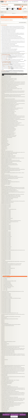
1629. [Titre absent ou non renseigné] (6, 269)
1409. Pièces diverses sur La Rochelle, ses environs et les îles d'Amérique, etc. (10, 85)
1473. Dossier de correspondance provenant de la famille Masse (8, 136)
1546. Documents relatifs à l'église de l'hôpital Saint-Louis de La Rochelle (9, 178)
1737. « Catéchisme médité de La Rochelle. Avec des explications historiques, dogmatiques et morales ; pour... (13, 373)
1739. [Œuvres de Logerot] (4, 375)
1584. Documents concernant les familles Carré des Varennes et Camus (10, 221)
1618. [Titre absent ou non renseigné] (6, 259)
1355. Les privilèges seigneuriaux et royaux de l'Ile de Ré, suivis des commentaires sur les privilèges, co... (13, 28)
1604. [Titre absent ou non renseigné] (6, 244)
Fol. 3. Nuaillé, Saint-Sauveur (6, 275)
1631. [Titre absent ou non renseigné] (6, 271)
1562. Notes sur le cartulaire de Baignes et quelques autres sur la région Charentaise (10, 195)
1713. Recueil (2, 357)
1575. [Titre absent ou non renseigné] (6, 211)
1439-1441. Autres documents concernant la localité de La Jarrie (8, 111)
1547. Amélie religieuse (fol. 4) (4, 179)
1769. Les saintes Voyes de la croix (5, 409)
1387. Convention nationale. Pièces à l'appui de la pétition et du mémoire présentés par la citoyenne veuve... (13, 63)
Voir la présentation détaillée (22, 22)
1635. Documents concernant (5, 292)
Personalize (22, 414)
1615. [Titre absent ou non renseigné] (6, 255)
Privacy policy (14, 416)
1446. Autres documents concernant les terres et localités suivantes (8, 114)
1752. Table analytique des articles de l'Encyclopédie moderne (8, 390)
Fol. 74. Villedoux (5, 278)
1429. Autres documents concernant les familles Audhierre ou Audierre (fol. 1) (10, 104)
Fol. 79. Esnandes (5, 279)
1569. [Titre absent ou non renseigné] (6, 204)
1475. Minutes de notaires (4, 138)
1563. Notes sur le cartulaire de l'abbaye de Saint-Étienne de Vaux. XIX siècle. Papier (10, 196)
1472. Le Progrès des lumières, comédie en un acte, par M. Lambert (8, 135)
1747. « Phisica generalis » (4, 384)
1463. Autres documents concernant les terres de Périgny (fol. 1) (8, 128)
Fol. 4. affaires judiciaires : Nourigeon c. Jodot (8, 286)
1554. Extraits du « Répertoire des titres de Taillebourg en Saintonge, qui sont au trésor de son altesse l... (13, 187)
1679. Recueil (2, 333)
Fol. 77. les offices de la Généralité (7, 283)
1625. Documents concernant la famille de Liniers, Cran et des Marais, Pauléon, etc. (11, 264)
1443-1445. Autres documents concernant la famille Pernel (8, 113)
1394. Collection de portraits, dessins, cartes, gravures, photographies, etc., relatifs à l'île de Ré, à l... (12, 71)
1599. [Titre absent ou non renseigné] (6, 238)
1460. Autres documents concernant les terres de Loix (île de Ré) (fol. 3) (9, 126)
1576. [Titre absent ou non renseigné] (6, 212)
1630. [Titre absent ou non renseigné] (6, 270)
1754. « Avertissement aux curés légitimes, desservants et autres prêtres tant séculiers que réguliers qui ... (13, 392)
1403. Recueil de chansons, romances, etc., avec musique (7, 80)
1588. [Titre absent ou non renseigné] (6, 226)
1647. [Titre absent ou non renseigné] (6, 302)
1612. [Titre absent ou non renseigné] (6, 252)
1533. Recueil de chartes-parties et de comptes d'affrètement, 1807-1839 (9, 164)
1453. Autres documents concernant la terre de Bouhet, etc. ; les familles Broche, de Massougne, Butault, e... (13, 119)
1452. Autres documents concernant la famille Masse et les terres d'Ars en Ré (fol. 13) (10, 118)
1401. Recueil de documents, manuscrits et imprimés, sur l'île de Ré (9, 78)
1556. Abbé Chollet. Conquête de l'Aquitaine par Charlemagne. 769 (8, 189)
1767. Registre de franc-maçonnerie (5, 407)
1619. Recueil (3, 260)
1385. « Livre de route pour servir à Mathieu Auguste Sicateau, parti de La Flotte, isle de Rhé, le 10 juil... (12, 61)
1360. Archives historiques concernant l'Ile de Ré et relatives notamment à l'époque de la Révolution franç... (13, 34)
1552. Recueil (2, 185)
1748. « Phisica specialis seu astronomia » (6, 385)
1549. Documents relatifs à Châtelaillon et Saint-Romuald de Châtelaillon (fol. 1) (10, 181)
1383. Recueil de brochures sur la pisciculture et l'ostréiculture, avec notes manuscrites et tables (12, 59)
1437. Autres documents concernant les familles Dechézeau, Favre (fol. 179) (9, 109)
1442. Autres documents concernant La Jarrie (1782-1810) (7, 112)
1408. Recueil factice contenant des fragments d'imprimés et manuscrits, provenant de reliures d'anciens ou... (13, 84)
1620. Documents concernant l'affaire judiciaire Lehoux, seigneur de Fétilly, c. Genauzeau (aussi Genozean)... (13, 261)
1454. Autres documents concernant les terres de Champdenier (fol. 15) (9, 120)
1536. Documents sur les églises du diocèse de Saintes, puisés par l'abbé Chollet (10, 168)
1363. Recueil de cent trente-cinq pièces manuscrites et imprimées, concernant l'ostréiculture (11, 37)
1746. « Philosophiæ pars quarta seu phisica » (6, 383)
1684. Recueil (2, 339)
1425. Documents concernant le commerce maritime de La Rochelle (9, 102)
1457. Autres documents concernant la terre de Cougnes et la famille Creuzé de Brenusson (11, 122)
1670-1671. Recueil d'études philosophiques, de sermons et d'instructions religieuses (10, 324)
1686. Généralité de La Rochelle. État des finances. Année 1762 (8, 341)
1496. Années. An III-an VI (4, 147)
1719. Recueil (2, 364)
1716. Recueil (2, 360)
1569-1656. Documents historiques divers (6, 203)
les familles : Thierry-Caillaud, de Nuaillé (7, 285)
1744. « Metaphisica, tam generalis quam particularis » (7, 381)
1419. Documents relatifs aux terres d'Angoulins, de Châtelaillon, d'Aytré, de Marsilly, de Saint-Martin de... (13, 96)
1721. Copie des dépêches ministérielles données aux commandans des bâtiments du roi (11, 366)
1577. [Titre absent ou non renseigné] (6, 213)
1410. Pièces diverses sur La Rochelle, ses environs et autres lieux (8, 86)
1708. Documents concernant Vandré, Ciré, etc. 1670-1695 (7, 351)
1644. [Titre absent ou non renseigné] (6, 299)
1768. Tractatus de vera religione (5, 408)
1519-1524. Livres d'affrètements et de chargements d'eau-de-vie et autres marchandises (11, 161)
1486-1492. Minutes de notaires (4, 143)
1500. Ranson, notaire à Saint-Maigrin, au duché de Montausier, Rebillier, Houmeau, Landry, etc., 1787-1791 (13, 152)
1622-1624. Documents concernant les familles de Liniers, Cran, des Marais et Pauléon (11, 263)
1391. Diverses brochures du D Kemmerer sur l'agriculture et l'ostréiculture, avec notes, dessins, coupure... (13, 68)
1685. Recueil (2, 340)
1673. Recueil (2, 326)
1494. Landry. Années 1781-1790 (4, 145)
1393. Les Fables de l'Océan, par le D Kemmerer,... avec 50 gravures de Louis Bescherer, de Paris (12, 70)
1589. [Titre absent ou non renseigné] (6, 227)
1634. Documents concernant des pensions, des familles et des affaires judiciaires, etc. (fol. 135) (13, 291)
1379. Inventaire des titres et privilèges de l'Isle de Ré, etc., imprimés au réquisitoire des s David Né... (12, 54)
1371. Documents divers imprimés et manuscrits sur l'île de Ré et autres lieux (10, 45)
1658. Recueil (2, 315)
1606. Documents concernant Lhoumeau (6, 246)
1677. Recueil (2, 331)
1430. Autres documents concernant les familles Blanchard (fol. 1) (8, 105)
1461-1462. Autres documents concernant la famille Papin (7, 127)
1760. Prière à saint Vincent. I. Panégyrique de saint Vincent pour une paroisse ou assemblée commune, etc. (13, 399)
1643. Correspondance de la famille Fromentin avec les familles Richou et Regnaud (11, 298)
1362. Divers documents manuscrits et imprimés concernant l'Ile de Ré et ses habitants (11, 36)
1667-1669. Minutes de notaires (4, 323)
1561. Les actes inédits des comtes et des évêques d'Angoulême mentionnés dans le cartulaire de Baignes (13, 194)
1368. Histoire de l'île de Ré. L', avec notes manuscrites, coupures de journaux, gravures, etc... (13, 42)
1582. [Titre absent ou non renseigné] (6, 219)
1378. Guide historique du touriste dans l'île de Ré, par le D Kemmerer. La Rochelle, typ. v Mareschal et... (13, 53)
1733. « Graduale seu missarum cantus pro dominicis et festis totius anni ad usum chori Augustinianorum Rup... (13, 368)
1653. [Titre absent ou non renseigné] (6, 309)
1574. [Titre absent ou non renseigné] (6, 210)
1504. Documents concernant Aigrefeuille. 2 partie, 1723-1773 (8, 156)
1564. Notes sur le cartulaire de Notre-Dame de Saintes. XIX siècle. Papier (9, 197)
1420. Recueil (2, 97)
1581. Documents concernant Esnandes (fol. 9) (7, 218)
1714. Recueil (2, 358)
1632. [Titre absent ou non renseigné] (6, 272)
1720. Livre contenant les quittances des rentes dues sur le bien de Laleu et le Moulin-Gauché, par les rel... (13, 365)
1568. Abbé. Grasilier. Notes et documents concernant (7, 202)
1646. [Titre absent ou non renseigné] (6, 301)
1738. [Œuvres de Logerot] (4, 374)
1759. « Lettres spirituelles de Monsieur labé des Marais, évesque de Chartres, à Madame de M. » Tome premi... (13, 398)
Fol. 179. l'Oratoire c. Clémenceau (7, 287)
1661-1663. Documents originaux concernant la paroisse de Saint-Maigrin (9, 318)
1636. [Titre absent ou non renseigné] (6, 293)
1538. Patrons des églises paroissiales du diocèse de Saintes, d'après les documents (10, 170)
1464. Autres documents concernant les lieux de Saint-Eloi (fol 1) (8, 129)
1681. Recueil (2, 335)
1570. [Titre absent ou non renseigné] (6, 205)
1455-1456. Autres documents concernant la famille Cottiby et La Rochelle (9, 121)
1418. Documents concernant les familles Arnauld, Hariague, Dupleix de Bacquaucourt (11, 95)
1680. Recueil (2, 334)
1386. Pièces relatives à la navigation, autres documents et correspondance (9, 62)
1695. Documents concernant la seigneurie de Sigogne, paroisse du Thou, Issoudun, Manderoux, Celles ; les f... (13, 348)
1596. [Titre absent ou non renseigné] (6, 235)
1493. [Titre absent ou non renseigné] (5, 144)
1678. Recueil (2, 332)
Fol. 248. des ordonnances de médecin (7, 284)
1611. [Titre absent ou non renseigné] (6, 251)
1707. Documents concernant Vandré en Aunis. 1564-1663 (7, 350)
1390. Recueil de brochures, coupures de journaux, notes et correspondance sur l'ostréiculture (11, 67)
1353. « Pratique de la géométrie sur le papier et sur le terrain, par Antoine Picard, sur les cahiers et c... (12, 26)
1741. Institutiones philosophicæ (5, 377)
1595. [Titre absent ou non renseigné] (6, 234)
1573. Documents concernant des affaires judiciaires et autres (9, 209)
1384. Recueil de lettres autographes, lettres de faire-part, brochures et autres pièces (10, 60)
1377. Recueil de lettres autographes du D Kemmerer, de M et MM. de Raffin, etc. (10, 52)
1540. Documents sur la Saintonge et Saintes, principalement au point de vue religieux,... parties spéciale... (13, 172)
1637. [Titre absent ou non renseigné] (6, 294)
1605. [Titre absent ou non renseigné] (6, 245)
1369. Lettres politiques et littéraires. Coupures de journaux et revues (9, 43)
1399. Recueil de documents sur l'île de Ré (6, 76)
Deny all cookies (14, 414)
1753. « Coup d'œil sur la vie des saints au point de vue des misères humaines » (10, 391)
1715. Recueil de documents (4, 359)
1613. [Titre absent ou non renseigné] (6, 253)
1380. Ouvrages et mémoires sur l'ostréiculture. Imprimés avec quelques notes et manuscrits (11, 55)
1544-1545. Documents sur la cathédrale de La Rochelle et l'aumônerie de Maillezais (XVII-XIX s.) (12, 177)
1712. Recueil (2, 356)
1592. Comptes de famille (5, 230)
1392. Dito (2, 69)
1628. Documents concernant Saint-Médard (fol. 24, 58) (8, 268)
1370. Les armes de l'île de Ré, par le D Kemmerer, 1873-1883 (8, 44)
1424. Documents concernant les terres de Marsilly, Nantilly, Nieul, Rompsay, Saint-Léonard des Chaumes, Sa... (13, 101)
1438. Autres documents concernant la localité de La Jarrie (8, 110)
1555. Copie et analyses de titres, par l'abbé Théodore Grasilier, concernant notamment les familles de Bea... (13, 188)
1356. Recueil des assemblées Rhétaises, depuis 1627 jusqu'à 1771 (8, 29)
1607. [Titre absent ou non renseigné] (6, 247)
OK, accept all (6, 414)
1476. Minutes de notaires (4, 139)
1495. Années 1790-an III (4, 146)
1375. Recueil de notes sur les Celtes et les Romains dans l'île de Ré (8, 50)
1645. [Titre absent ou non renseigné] (6, 300)
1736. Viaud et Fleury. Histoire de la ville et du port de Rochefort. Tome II (9, 372)
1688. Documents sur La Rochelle (5, 343)
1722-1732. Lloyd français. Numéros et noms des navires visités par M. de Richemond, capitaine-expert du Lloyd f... (13, 367)
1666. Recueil (2, 322)
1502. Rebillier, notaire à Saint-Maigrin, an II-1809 (7, 154)
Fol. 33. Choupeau (5, 276)
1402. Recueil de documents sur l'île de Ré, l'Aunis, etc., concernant (9, 79)
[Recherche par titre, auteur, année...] (13, 6)
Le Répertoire (17, 4)
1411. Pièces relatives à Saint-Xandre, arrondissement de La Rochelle (9, 87)
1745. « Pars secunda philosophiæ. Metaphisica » (6, 382)
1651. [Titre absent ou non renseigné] (6, 307)
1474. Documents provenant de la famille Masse (6, 137)
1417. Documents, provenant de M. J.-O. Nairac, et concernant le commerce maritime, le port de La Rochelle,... (13, 94)
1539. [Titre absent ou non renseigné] (5, 171)
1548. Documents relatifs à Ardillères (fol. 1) (6, 180)
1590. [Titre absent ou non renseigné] (6, 228)
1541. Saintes (2, 173)
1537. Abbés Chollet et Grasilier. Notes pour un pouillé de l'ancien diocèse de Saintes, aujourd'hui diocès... (13, 169)
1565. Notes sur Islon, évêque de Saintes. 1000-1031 (7, 198)
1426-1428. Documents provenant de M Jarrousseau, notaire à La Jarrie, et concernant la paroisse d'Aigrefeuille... (13, 103)
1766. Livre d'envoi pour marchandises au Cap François (7, 406)
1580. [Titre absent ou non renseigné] (6, 217)
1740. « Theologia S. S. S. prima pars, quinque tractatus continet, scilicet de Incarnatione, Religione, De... (13, 376)
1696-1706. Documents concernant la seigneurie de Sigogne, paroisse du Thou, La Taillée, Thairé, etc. (12, 349)
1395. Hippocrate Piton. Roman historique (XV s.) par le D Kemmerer (9, 72)
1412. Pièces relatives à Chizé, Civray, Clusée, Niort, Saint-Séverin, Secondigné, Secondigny (11, 88)
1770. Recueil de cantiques (4, 410)
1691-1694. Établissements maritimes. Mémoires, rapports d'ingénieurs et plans (10, 347)
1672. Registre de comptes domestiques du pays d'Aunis (7, 325)
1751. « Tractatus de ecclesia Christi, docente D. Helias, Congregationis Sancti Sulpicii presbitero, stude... (13, 389)
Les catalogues (4, 4)
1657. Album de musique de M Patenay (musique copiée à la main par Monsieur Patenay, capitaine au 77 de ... (13, 314)
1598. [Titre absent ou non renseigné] (6, 237)
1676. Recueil (2, 330)
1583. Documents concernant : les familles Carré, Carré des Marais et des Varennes (11, 220)
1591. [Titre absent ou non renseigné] (6, 229)
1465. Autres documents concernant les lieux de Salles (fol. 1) (8, 130)
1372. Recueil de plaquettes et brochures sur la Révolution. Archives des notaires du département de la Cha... (13, 46)
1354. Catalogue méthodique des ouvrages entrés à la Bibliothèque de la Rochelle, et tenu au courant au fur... (13, 27)
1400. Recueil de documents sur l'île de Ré (6, 77)
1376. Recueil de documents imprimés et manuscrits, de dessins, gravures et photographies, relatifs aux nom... (13, 51)
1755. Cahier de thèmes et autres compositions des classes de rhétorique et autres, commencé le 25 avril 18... (13, 393)
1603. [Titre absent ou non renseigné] (6, 243)
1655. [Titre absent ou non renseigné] (6, 311)
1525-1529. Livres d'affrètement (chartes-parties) (6, 162)
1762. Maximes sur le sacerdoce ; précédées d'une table (7, 401)
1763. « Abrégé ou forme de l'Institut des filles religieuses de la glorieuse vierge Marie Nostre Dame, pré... (13, 402)
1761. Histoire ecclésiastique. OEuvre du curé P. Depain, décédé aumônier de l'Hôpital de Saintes (12, 400)
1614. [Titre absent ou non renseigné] (6, 254)
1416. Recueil (2, 93)
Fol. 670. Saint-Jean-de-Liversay (6, 277)
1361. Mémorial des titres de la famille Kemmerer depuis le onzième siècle (9, 35)
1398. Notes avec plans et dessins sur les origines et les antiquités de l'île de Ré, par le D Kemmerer (12, 75)
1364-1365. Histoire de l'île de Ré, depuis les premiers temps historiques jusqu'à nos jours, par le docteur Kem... (13, 38)
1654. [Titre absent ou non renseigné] (6, 310)
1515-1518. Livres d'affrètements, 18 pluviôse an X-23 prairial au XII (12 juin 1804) (10, 160)
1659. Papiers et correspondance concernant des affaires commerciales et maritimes (10, 316)
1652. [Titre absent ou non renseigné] (6, 308)
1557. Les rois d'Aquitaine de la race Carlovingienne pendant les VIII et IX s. (10, 190)
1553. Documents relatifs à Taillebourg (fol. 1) (6, 186)
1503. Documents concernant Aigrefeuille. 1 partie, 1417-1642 (8, 155)
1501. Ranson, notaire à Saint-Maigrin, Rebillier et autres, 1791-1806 (9, 153)
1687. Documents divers (4, 342)
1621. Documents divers (5, 262)
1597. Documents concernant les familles (6, 236)
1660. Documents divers (4, 317)
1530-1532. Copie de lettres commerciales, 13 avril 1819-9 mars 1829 (9, 163)
